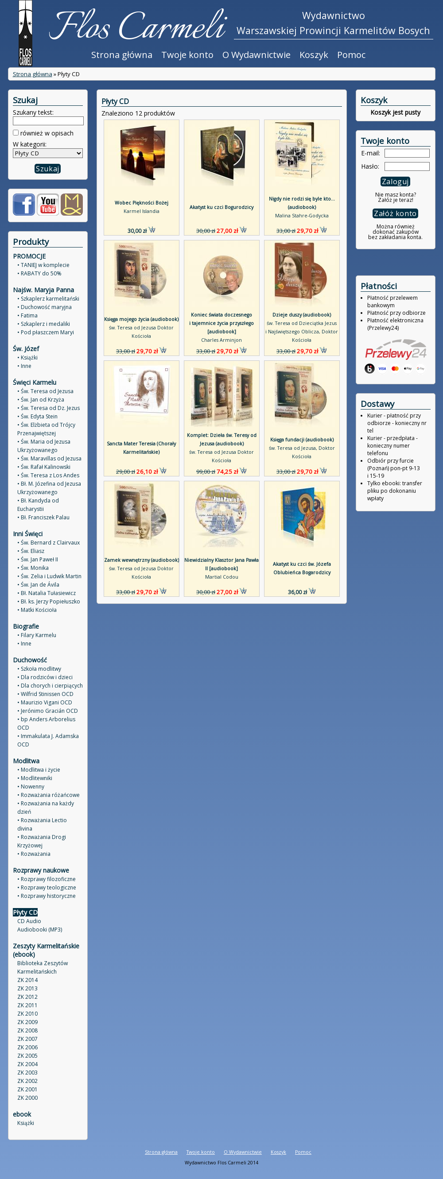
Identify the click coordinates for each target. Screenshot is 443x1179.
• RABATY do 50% (39, 273)
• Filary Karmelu (36, 635)
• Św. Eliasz (30, 551)
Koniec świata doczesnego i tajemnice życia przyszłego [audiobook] (221, 323)
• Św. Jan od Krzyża (40, 399)
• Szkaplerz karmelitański (48, 298)
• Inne (24, 366)
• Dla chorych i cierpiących (50, 685)
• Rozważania (34, 854)
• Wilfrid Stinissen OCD (45, 694)
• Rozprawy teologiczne (46, 887)
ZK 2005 (27, 1055)
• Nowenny (30, 786)
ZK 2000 (27, 1098)
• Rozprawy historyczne (46, 896)
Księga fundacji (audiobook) (302, 440)
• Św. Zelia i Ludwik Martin (49, 576)
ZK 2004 (27, 1064)
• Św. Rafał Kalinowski (43, 467)
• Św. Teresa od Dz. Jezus (48, 408)
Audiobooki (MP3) (39, 929)
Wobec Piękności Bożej (141, 203)
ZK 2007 (27, 1039)
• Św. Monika (33, 568)
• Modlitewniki (34, 778)
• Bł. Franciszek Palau (43, 517)
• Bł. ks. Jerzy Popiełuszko (48, 601)
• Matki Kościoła (37, 610)
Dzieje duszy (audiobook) (301, 315)
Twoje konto (187, 55)
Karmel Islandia (141, 211)
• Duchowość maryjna (44, 307)
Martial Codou (221, 577)
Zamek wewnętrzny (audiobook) (141, 560)
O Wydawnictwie (256, 55)
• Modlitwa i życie (38, 769)
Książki (25, 1123)
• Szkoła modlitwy (39, 669)
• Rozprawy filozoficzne (46, 879)
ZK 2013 (27, 988)
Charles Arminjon (221, 340)
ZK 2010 (27, 1013)
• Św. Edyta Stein (37, 416)
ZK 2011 (27, 1005)
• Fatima (27, 315)
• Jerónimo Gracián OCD (47, 711)
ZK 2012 (27, 997)
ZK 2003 (27, 1072)
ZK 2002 (27, 1081)
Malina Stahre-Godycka (302, 216)
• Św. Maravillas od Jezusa (49, 458)
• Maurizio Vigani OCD (44, 702)
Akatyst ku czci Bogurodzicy (221, 207)
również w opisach (46, 133)
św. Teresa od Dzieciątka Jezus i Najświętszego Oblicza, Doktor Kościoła (301, 331)
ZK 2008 (27, 1030)
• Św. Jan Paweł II (37, 559)
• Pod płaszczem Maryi (45, 332)
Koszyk (313, 55)
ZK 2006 (27, 1047)
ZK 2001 (27, 1089)
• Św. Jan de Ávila (38, 584)
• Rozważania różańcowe (48, 795)
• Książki (27, 357)
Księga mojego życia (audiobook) (141, 319)
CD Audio (29, 921)
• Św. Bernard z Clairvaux (48, 542)
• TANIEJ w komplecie (43, 265)
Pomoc (351, 55)
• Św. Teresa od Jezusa (45, 391)
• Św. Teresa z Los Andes (48, 475)
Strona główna (121, 55)
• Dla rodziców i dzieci (45, 677)
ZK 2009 (27, 1022)
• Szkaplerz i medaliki (43, 324)
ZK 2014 (27, 980)
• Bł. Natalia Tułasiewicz (46, 593)
